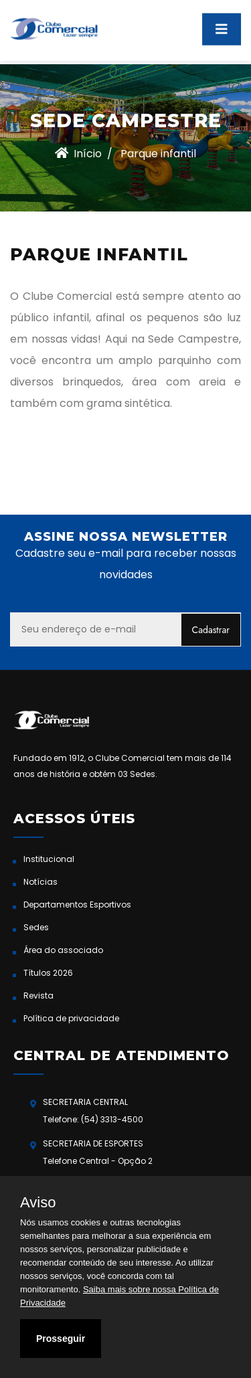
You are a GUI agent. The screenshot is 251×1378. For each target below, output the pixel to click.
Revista (38, 995)
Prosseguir (60, 1338)
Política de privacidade (71, 1018)
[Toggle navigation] (221, 24)
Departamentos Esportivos (77, 904)
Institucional (48, 859)
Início (78, 153)
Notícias (40, 881)
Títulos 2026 (48, 972)
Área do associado (63, 950)
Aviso (38, 1202)
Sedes (36, 927)
